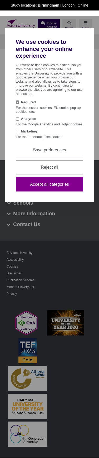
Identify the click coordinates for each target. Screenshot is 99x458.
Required (28, 102)
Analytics (28, 119)
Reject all (49, 167)
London (68, 5)
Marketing (29, 131)
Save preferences (49, 150)
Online (83, 5)
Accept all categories (49, 184)
